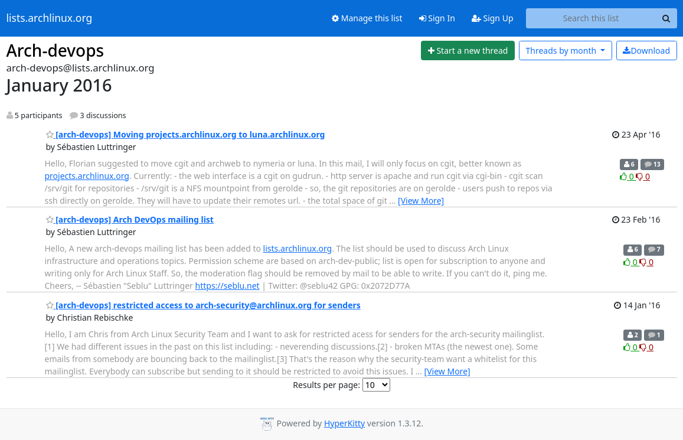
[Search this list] (591, 18)
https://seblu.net (227, 285)
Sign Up (493, 18)
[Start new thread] (468, 51)
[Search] (666, 18)
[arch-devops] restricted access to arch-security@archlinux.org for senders (203, 305)
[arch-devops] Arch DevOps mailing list (130, 219)
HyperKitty (344, 423)
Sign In (437, 18)
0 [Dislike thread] (643, 176)
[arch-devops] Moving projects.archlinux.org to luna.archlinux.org (185, 134)
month (561, 50)
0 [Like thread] (628, 176)
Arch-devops (55, 50)
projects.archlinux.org (87, 175)
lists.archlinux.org (49, 18)
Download (646, 50)
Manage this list (367, 18)
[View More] (421, 200)
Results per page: (326, 384)
